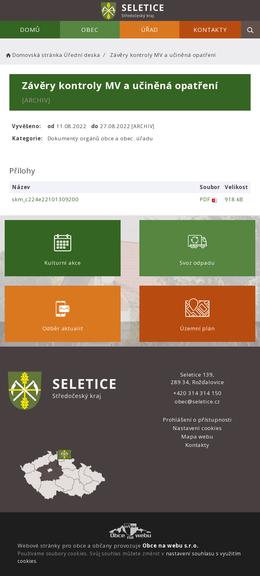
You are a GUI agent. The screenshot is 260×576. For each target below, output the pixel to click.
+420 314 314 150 (197, 393)
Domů (30, 30)
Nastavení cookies (197, 428)
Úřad (149, 30)
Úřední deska (82, 54)
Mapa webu (197, 436)
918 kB (234, 199)
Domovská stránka (33, 54)
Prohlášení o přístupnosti (197, 419)
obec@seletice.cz (197, 401)
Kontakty (210, 30)
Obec (89, 30)
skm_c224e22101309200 (45, 199)
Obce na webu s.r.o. (170, 545)
